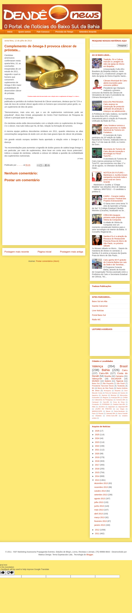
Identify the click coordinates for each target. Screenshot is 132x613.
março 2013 (99, 517)
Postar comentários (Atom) (47, 261)
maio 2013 (99, 510)
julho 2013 (99, 502)
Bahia (106, 370)
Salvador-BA (110, 413)
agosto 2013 (100, 498)
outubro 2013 (100, 491)
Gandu (122, 393)
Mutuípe (113, 395)
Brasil (124, 366)
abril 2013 (98, 514)
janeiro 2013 (100, 525)
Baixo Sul (95, 383)
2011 (97, 533)
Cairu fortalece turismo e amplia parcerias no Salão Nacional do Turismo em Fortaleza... (115, 128)
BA (93, 388)
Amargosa (107, 390)
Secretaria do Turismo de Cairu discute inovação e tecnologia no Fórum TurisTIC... (114, 152)
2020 (97, 453)
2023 (97, 442)
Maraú (108, 411)
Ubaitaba (98, 416)
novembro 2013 (101, 487)
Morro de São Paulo (105, 388)
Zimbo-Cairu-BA (111, 416)
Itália (93, 407)
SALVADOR (116, 379)
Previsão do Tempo (64, 32)
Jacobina (102, 407)
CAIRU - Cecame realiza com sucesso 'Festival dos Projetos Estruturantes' (115, 198)
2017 (97, 465)
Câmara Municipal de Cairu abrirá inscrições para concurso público (115, 83)
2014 (97, 476)
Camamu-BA (120, 400)
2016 (97, 469)
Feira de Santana (111, 393)
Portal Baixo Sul (99, 315)
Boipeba (117, 390)
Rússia (101, 413)
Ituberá (108, 381)
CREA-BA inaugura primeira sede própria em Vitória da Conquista (114, 217)
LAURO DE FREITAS (103, 409)
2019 (97, 457)
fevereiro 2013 (100, 521)
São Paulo (121, 383)
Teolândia (121, 386)
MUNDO (95, 381)
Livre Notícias (98, 310)
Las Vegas (120, 409)
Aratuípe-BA (115, 397)
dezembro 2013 (101, 483)
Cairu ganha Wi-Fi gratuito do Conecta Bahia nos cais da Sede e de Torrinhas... (115, 262)
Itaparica (95, 395)
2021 (97, 450)
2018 (97, 461)
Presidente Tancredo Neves (103, 386)
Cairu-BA (104, 373)
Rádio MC (96, 319)
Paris (94, 413)
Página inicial (44, 251)
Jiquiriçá (104, 395)
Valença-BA (97, 379)
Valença (97, 366)
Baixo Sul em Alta (99, 301)
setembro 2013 (101, 495)
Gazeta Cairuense (100, 306)
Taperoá (119, 381)
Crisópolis (95, 404)
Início (10, 32)
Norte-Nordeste (119, 411)
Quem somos (24, 32)
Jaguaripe (111, 407)
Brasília (107, 376)
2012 (97, 530)
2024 (97, 438)
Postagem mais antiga (71, 251)
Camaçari (95, 402)
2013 (97, 480)
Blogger (89, 554)
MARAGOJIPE (97, 411)
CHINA (125, 397)
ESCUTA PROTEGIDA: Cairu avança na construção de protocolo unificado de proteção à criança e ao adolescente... (115, 106)
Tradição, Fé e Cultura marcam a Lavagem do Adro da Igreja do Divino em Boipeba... (114, 62)
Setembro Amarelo (87, 32)
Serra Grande (123, 413)
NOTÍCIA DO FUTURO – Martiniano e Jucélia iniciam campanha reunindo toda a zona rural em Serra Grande (115, 177)
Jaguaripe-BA (123, 407)
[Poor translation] (10, 572)
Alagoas (105, 397)
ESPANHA (106, 404)
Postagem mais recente (16, 251)
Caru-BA (106, 402)
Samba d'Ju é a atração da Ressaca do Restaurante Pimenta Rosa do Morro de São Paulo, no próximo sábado (115, 241)
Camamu (120, 376)
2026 (97, 431)
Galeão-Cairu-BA (119, 404)
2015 (97, 472)
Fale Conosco (43, 32)
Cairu (125, 370)
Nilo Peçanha (108, 383)
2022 (97, 446)
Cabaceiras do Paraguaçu (103, 400)
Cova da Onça (118, 402)
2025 (97, 434)
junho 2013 (99, 506)
